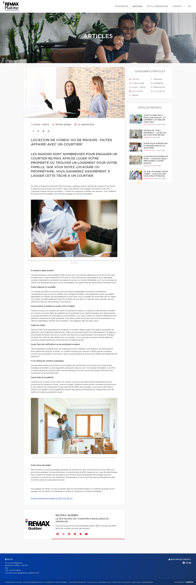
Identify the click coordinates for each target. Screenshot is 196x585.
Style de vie (158, 91)
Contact (177, 6)
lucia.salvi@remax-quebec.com (26, 573)
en (189, 6)
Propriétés (121, 6)
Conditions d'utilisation (121, 582)
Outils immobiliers (157, 6)
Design (133, 95)
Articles (137, 6)
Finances (156, 79)
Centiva (189, 582)
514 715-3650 (15, 570)
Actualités (136, 91)
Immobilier (157, 83)
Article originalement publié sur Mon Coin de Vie (52, 498)
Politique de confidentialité (98, 582)
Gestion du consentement (142, 582)
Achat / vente (40, 125)
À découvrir (136, 83)
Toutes (134, 79)
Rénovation (158, 87)
